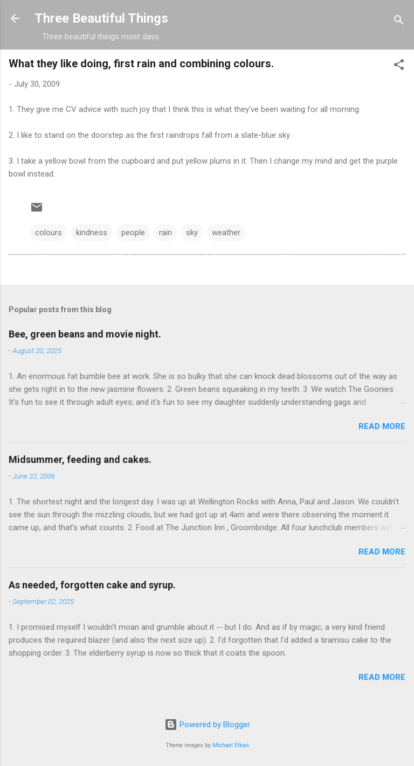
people (133, 232)
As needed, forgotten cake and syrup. (92, 585)
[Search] (398, 21)
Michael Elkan (230, 745)
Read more (381, 426)
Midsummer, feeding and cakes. (80, 459)
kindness (91, 232)
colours (48, 232)
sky (192, 232)
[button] (398, 66)
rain (165, 232)
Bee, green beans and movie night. (85, 334)
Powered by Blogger (207, 724)
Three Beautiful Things (101, 18)
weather (226, 232)
